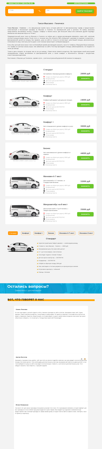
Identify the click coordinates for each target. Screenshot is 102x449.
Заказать (85, 78)
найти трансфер (84, 11)
